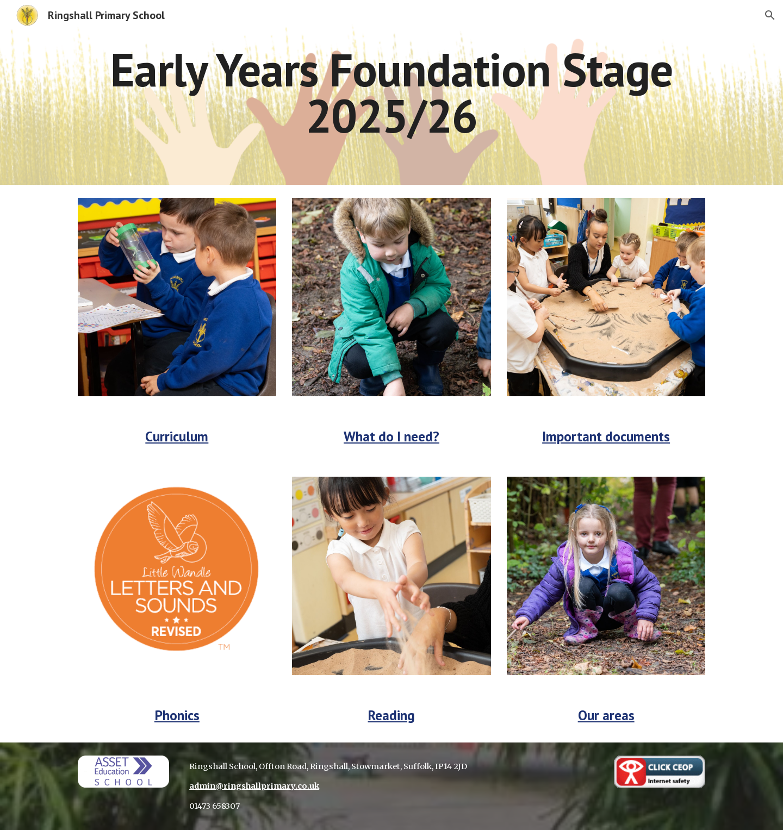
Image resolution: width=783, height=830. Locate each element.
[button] (770, 15)
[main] (391, 92)
